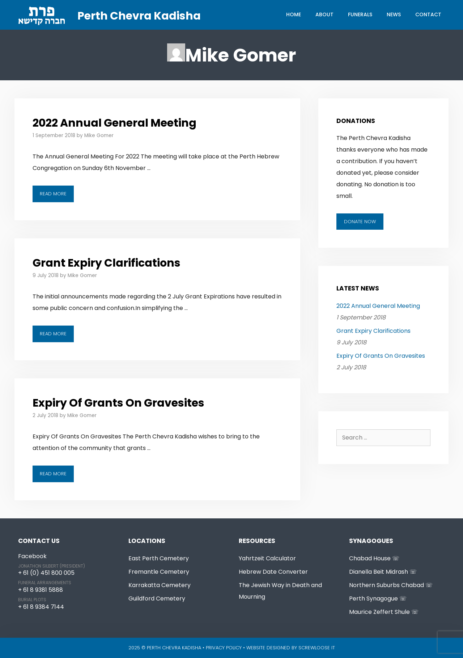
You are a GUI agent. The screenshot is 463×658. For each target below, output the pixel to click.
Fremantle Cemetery (158, 572)
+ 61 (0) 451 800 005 (46, 573)
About (324, 14)
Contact (428, 14)
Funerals (360, 14)
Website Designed (268, 647)
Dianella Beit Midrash (378, 572)
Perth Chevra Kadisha (139, 16)
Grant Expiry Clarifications (106, 263)
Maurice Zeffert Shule (379, 612)
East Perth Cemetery (158, 558)
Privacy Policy (224, 647)
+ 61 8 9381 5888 (40, 590)
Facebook (32, 556)
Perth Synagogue (373, 598)
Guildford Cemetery (156, 598)
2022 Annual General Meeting (114, 123)
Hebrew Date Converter (273, 572)
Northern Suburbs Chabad (386, 585)
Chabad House (370, 558)
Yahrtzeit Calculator (267, 558)
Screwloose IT (316, 647)
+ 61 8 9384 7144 (41, 607)
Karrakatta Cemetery (159, 585)
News (394, 14)
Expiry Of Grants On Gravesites (118, 403)
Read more (57, 195)
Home (293, 14)
